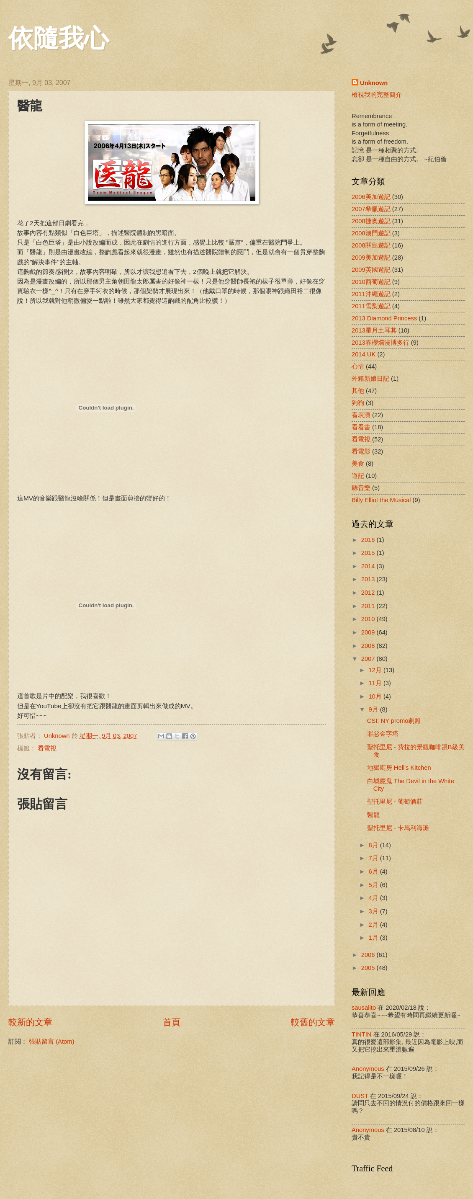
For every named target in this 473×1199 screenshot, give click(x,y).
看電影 (361, 451)
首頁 (171, 1022)
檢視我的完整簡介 (377, 94)
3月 (374, 911)
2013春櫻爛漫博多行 (380, 342)
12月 (375, 670)
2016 (369, 539)
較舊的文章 (313, 1022)
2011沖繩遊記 (371, 294)
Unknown (374, 83)
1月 (374, 937)
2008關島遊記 (371, 245)
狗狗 (358, 403)
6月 (374, 871)
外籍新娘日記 (370, 378)
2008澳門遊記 (371, 233)
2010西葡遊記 (371, 281)
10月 (375, 696)
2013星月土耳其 (374, 330)
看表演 (361, 415)
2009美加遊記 (371, 257)
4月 (374, 898)
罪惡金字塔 (382, 733)
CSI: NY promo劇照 (394, 720)
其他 (358, 390)
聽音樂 (361, 488)
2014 (369, 566)
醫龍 (373, 815)
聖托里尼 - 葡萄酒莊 (395, 801)
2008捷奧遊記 (371, 221)
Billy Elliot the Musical (381, 500)
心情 (358, 366)
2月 (374, 924)
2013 (369, 579)
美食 (358, 463)
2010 (369, 619)
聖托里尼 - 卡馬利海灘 (398, 828)
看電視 (47, 748)
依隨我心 (58, 38)
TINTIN (361, 1034)
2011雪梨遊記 (371, 306)
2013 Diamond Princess (384, 318)
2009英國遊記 (371, 269)
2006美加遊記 (371, 196)
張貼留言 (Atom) (51, 1041)
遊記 (358, 475)
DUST (360, 1096)
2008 (369, 645)
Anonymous (368, 1068)
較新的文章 (30, 1022)
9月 (374, 709)
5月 (374, 885)
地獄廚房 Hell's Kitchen (399, 767)
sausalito (364, 1007)
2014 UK (363, 354)
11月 (375, 683)
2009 (369, 632)
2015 (369, 552)
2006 (369, 954)
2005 (369, 967)
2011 (369, 606)
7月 (374, 858)
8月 (374, 845)
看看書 (361, 427)
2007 (369, 658)
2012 (369, 592)
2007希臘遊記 (371, 209)
